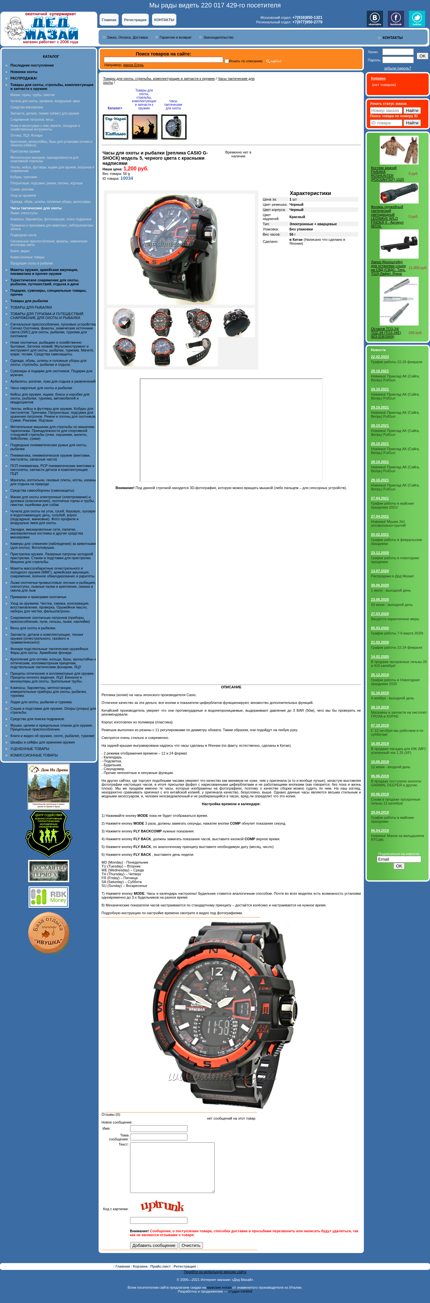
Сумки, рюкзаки (22, 189)
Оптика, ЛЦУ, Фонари (26, 135)
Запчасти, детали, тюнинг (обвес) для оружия (44, 113)
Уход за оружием (23, 195)
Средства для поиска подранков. (37, 719)
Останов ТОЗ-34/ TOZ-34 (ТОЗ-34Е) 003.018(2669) (386, 332)
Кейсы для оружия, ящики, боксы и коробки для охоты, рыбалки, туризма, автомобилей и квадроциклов (50, 398)
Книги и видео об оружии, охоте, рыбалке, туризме (52, 736)
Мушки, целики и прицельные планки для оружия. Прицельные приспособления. (51, 727)
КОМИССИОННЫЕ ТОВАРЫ (34, 755)
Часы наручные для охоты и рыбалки (41, 388)
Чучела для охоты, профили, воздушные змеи (45, 101)
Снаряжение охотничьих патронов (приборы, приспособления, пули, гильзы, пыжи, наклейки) (50, 619)
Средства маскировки (26, 107)
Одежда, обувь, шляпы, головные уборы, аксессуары (50, 201)
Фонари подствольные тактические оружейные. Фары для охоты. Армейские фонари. (49, 651)
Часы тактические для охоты (173, 104)
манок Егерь (133, 65)
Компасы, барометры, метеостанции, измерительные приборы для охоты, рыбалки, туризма (48, 691)
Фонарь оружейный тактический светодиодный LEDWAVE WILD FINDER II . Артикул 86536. (387, 216)
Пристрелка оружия (25, 151)
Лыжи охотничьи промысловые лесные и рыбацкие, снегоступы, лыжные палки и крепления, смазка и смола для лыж (53, 586)
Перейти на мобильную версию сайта (215, 1282)
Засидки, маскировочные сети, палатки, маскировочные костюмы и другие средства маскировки (46, 533)
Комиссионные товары (27, 257)
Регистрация (135, 20)
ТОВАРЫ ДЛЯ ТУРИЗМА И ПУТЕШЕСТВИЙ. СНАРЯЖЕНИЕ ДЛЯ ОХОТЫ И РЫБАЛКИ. (47, 316)
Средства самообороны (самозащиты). (42, 490)
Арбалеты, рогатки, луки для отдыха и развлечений (52, 381)
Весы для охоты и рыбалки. (33, 628)
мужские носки (219, 1297)
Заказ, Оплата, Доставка (127, 37)
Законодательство (218, 37)
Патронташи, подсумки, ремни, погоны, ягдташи (46, 183)
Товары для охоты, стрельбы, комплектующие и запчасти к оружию (159, 78)
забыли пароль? (397, 68)
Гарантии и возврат (176, 37)
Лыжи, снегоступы (24, 213)
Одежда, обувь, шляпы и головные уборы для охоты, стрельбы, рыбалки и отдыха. (48, 362)
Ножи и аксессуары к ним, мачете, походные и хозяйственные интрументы (45, 127)
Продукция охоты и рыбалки (31, 263)
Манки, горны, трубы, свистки (32, 95)
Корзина (141, 1276)
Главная (109, 20)
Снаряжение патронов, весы (31, 119)
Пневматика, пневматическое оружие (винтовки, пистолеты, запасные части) (50, 457)
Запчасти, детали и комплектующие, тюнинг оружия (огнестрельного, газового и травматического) (46, 638)
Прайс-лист (161, 1276)
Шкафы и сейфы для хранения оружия (42, 742)
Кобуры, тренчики (23, 177)
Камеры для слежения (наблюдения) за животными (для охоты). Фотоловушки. (53, 545)
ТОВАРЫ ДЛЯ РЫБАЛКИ (31, 307)
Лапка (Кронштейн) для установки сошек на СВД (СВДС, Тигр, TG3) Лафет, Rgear (388, 268)
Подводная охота (23, 235)
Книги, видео (20, 251)
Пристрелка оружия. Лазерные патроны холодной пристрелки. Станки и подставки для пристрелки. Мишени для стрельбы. (51, 558)
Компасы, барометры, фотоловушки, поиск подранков (50, 219)
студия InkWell (240, 1301)
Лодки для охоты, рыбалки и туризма (41, 702)
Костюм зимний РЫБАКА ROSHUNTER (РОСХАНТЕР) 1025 (387, 173)
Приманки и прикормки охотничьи (38, 597)
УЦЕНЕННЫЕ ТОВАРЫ (29, 749)
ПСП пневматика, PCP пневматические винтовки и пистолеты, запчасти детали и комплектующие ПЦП (52, 469)
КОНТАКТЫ (164, 20)
